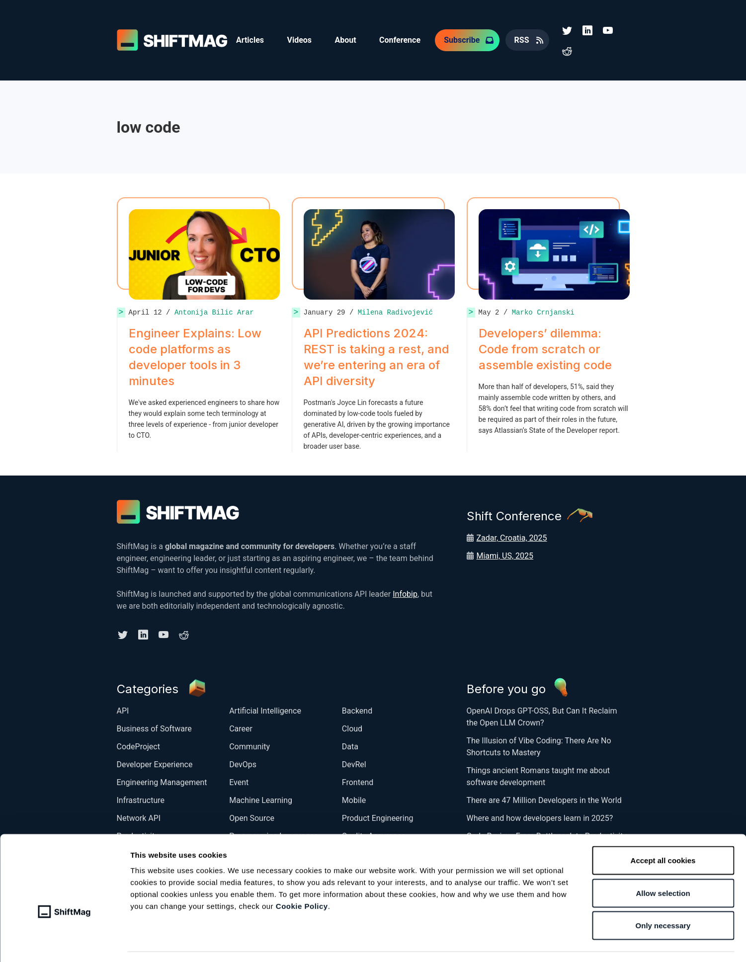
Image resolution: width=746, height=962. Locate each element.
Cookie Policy (302, 877)
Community (249, 745)
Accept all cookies (663, 831)
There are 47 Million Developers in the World (544, 798)
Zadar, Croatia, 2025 (512, 537)
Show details (524, 942)
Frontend (357, 781)
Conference (402, 39)
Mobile (354, 798)
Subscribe (465, 39)
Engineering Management (162, 781)
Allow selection (663, 864)
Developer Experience (155, 763)
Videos (300, 39)
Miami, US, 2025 (505, 555)
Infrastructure (141, 798)
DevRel (354, 763)
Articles (250, 39)
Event (239, 781)
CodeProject (138, 745)
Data (350, 745)
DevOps (242, 763)
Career (240, 727)
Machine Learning (260, 798)
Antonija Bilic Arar (214, 311)
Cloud (352, 727)
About (347, 39)
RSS (525, 39)
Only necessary (663, 896)
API (123, 709)
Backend (357, 709)
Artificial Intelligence (265, 709)
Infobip (405, 593)
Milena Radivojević (395, 311)
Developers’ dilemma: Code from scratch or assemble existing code (547, 348)
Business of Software (154, 727)
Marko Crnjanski (543, 311)
